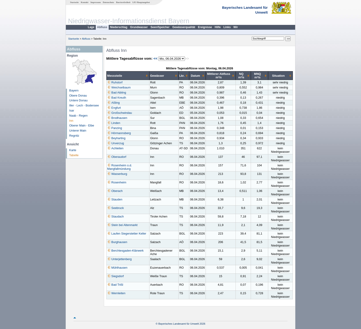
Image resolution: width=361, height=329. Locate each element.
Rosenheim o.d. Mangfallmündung (119, 167)
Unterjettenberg (119, 259)
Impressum (95, 2)
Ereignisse (205, 27)
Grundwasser (139, 27)
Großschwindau (119, 113)
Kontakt (84, 2)
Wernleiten (116, 293)
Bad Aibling (116, 92)
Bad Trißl (115, 284)
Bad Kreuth (116, 97)
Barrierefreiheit (123, 2)
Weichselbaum (119, 87)
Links (227, 27)
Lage (91, 27)
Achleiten (115, 148)
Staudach (115, 216)
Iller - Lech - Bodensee (84, 105)
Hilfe (218, 27)
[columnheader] (127, 75)
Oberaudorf (116, 157)
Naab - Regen (78, 115)
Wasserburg (117, 174)
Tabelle (74, 155)
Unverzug (115, 143)
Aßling (113, 102)
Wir (235, 27)
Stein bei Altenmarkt (122, 225)
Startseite (74, 2)
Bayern (74, 90)
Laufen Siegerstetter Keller (126, 233)
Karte (72, 150)
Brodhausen (117, 118)
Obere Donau (78, 95)
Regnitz (74, 135)
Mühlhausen (117, 267)
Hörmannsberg (119, 133)
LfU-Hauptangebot (141, 2)
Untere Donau (78, 100)
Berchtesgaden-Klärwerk (125, 250)
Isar (71, 110)
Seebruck (115, 208)
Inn (71, 120)
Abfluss (102, 27)
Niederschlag (118, 27)
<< (155, 58)
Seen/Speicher (160, 27)
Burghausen (117, 242)
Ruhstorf (114, 82)
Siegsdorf (115, 276)
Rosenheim (116, 182)
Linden (113, 123)
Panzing (114, 128)
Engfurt (114, 107)
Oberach (115, 191)
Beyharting (116, 138)
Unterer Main (77, 130)
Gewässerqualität (183, 27)
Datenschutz (108, 2)
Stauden (114, 199)
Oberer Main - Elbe (81, 125)
